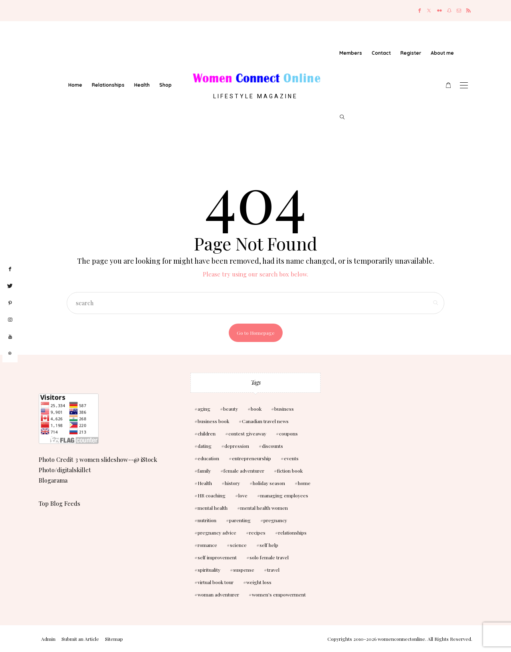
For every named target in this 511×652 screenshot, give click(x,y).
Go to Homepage (256, 333)
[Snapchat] (449, 10)
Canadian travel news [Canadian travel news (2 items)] (265, 421)
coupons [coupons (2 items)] (288, 433)
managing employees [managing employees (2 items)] (284, 495)
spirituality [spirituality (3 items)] (209, 570)
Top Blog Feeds (59, 503)
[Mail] (459, 10)
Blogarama (53, 480)
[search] (342, 117)
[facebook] (10, 269)
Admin (48, 639)
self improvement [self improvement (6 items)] (217, 557)
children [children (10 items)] (207, 433)
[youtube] (10, 337)
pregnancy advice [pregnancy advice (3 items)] (217, 532)
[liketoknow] (10, 353)
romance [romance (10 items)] (207, 545)
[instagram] (10, 320)
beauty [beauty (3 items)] (230, 409)
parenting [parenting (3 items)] (240, 520)
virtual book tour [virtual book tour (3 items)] (216, 582)
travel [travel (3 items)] (273, 570)
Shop (165, 85)
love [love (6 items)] (243, 495)
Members (350, 53)
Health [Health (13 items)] (205, 483)
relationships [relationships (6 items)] (292, 532)
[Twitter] (429, 10)
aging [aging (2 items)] (204, 409)
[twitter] (10, 286)
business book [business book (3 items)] (213, 421)
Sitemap (114, 639)
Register (410, 53)
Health (142, 85)
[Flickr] (439, 10)
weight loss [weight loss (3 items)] (258, 582)
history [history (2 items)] (232, 483)
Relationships (108, 85)
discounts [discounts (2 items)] (272, 446)
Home (75, 85)
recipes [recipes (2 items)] (257, 532)
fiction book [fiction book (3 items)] (290, 470)
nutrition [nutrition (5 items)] (207, 520)
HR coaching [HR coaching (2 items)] (212, 495)
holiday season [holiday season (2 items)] (269, 483)
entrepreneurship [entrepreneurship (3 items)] (251, 458)
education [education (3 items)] (208, 458)
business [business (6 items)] (284, 409)
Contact (381, 53)
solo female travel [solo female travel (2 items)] (269, 557)
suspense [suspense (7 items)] (243, 570)
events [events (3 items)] (291, 458)
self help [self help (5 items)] (268, 545)
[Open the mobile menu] (464, 85)
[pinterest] (10, 303)
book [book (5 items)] (256, 409)
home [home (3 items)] (304, 483)
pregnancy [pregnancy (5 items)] (275, 520)
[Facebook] (419, 10)
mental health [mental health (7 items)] (213, 508)
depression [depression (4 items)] (236, 446)
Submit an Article (80, 639)
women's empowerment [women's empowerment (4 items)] (279, 594)
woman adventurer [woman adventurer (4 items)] (218, 594)
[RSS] (468, 10)
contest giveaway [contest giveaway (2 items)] (247, 433)
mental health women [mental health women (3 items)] (264, 508)
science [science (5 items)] (238, 545)
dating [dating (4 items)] (205, 446)
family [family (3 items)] (204, 470)
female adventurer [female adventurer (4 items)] (244, 470)
